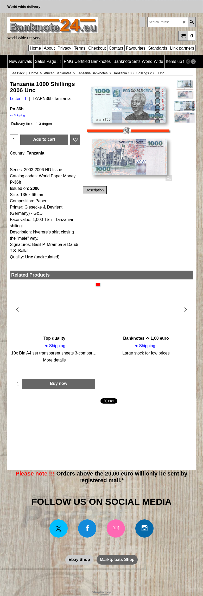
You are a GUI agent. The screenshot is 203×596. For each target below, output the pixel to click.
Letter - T (18, 98)
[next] (193, 61)
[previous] (188, 61)
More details (54, 360)
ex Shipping (17, 115)
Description (95, 190)
